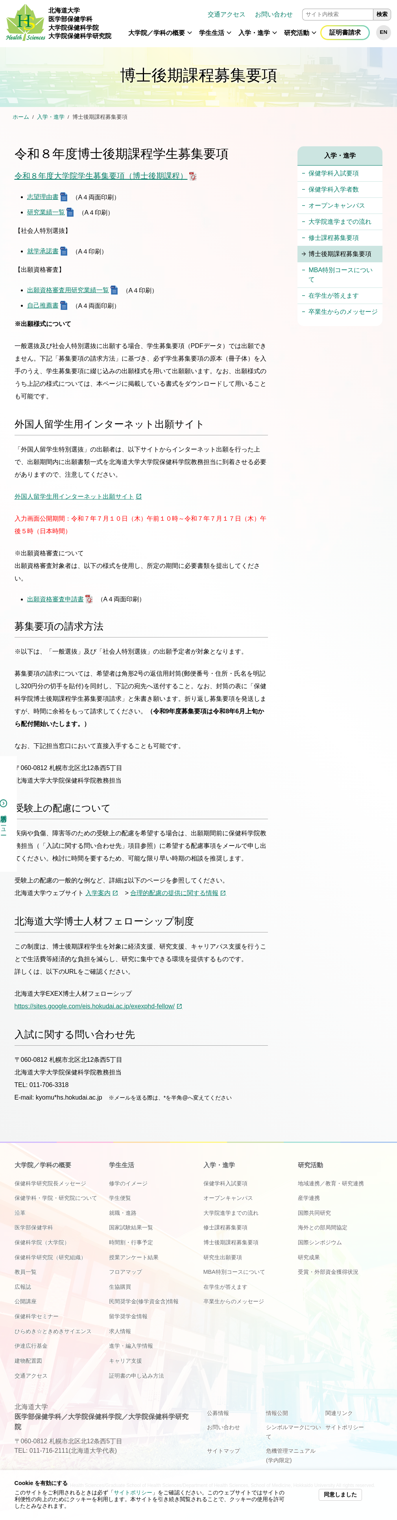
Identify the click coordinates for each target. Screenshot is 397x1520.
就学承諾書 (43, 251)
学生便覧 (120, 1198)
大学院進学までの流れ (339, 221)
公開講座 (26, 1301)
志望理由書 (43, 196)
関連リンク (339, 1413)
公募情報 (218, 1413)
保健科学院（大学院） (42, 1242)
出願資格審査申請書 (55, 599)
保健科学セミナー (37, 1316)
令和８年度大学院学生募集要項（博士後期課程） (101, 175)
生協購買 (120, 1287)
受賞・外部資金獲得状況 (328, 1272)
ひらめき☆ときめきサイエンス (53, 1331)
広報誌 (23, 1287)
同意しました (340, 1495)
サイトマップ (223, 1451)
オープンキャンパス (336, 205)
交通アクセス (227, 14)
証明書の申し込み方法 (136, 1376)
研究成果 (309, 1257)
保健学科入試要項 (333, 173)
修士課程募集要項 (333, 237)
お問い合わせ (274, 14)
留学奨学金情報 (128, 1316)
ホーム (21, 117)
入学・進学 (254, 32)
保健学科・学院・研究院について (56, 1198)
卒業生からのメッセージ (343, 311)
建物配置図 (28, 1361)
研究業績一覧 (46, 212)
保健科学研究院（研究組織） (50, 1257)
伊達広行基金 (31, 1346)
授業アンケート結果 (134, 1257)
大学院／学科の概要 (156, 32)
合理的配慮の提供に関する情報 (174, 893)
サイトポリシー (133, 1493)
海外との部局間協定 (322, 1227)
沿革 (20, 1213)
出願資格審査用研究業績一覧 (68, 290)
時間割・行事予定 (131, 1242)
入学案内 (98, 893)
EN (383, 32)
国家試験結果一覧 (131, 1227)
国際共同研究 (314, 1213)
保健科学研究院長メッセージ (50, 1183)
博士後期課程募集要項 (339, 254)
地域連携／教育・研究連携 (331, 1183)
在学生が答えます (333, 295)
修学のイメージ (128, 1183)
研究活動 (296, 32)
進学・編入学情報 (131, 1346)
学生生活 (211, 32)
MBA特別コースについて (340, 275)
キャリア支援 (125, 1361)
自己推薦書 (43, 305)
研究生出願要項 (222, 1257)
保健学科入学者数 (333, 189)
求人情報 (120, 1331)
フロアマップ (125, 1272)
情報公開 (277, 1413)
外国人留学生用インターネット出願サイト (74, 496)
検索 (382, 14)
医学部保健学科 (34, 1227)
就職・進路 (123, 1213)
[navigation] (254, 23)
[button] (189, 36)
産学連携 (309, 1198)
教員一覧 (26, 1272)
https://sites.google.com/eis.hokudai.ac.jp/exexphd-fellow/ (95, 1006)
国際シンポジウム (320, 1242)
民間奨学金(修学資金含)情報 (144, 1301)
